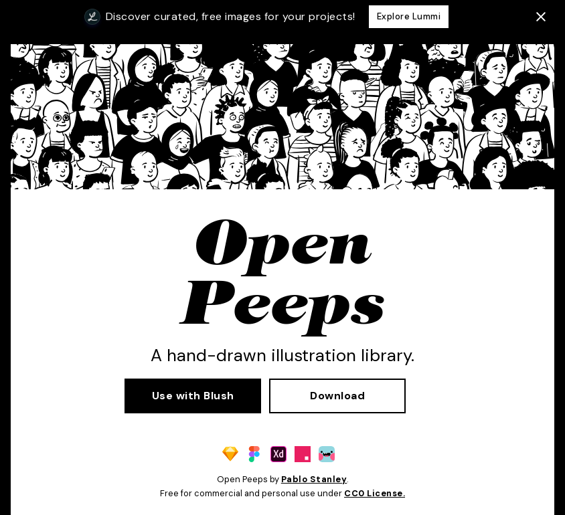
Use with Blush (193, 396)
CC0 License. (374, 493)
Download (337, 396)
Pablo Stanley (314, 479)
